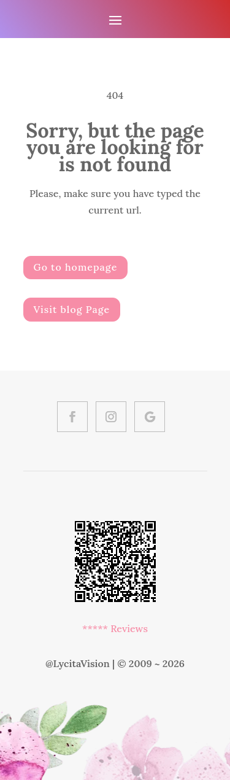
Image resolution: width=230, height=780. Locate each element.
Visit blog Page (72, 309)
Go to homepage (76, 267)
